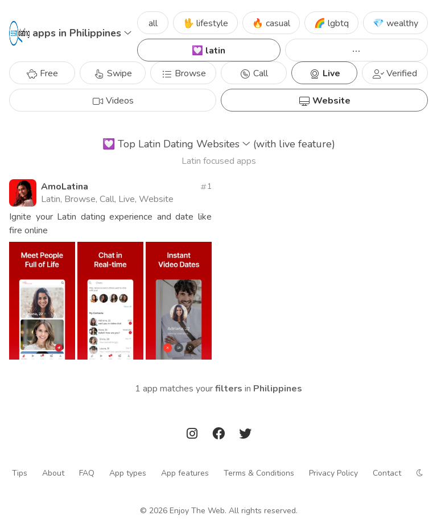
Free (42, 73)
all (153, 23)
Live (324, 73)
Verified (395, 73)
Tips (19, 472)
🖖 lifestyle (205, 23)
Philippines (277, 388)
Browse (183, 73)
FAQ (86, 472)
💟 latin (208, 50)
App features (185, 472)
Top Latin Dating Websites (218, 144)
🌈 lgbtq (331, 23)
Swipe (112, 73)
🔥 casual (271, 23)
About (53, 472)
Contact (387, 472)
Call (254, 73)
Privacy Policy (333, 472)
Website (325, 100)
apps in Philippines (81, 33)
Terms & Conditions (259, 472)
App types (127, 472)
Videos (113, 100)
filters (228, 388)
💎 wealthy (395, 23)
